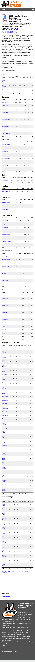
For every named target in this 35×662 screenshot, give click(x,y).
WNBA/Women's (9, 619)
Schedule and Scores (11, 644)
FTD (30, 345)
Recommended (24, 642)
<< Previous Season (6, 13)
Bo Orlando (4, 411)
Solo (14, 345)
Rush (9, 501)
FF (32, 345)
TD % (30, 77)
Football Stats (5, 623)
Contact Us (11, 642)
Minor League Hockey (23, 627)
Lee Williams (5, 298)
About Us (4, 642)
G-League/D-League (20, 619)
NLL (15, 634)
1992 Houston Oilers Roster (9, 31)
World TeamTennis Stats (19, 638)
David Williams (4, 459)
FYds (27, 345)
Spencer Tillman (5, 126)
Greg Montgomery (6, 133)
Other (27, 501)
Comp (12, 77)
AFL (18, 623)
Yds (20, 77)
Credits (17, 642)
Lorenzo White (5, 102)
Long (29, 99)
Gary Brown (4, 109)
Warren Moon (3, 81)
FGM (25, 177)
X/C (33, 501)
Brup (19, 345)
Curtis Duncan (5, 148)
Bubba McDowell (6, 259)
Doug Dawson (4, 468)
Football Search (6, 596)
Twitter (3, 645)
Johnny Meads (3, 463)
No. (16, 99)
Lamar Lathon (5, 312)
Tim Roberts (5, 415)
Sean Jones (4, 277)
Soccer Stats (5, 631)
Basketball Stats (22, 618)
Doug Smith (4, 445)
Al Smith (4, 273)
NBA (29, 618)
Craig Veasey (3, 419)
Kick (17, 501)
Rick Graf (4, 283)
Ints (32, 77)
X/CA (11, 177)
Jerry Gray (4, 256)
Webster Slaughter (6, 119)
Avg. (25, 99)
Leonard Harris (5, 123)
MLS (18, 631)
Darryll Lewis (5, 227)
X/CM (14, 177)
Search (26, 616)
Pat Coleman (5, 165)
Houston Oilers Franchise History (20, 13)
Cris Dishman (5, 263)
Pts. (32, 177)
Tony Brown (4, 403)
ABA (3, 619)
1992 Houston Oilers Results (9, 32)
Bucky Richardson (4, 90)
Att (10, 77)
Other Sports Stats (7, 638)
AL (28, 612)
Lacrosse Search (21, 634)
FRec (24, 345)
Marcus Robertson (6, 270)
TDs (27, 77)
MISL (21, 632)
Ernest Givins (5, 116)
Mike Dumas (5, 280)
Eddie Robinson (5, 322)
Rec (12, 501)
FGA (22, 177)
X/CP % (18, 177)
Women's (23, 631)
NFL (27, 20)
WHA (14, 627)
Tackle (10, 345)
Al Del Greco (5, 180)
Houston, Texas (13, 29)
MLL (12, 634)
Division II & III (11, 632)
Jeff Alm (4, 326)
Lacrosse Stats (6, 634)
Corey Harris (5, 209)
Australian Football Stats (8, 636)
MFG (20, 501)
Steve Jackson (5, 266)
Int (22, 501)
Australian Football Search (23, 636)
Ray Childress (5, 295)
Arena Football (24, 623)
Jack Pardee (10, 28)
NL (30, 612)
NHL (11, 627)
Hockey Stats (5, 627)
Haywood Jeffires (6, 144)
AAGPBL (20, 614)
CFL (14, 623)
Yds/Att (23, 77)
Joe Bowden (5, 400)
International (13, 631)
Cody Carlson (4, 86)
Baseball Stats (22, 612)
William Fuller (5, 305)
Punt (14, 501)
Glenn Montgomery (6, 241)
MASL (17, 632)
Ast (16, 345)
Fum (22, 345)
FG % (28, 177)
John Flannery (5, 244)
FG (30, 501)
